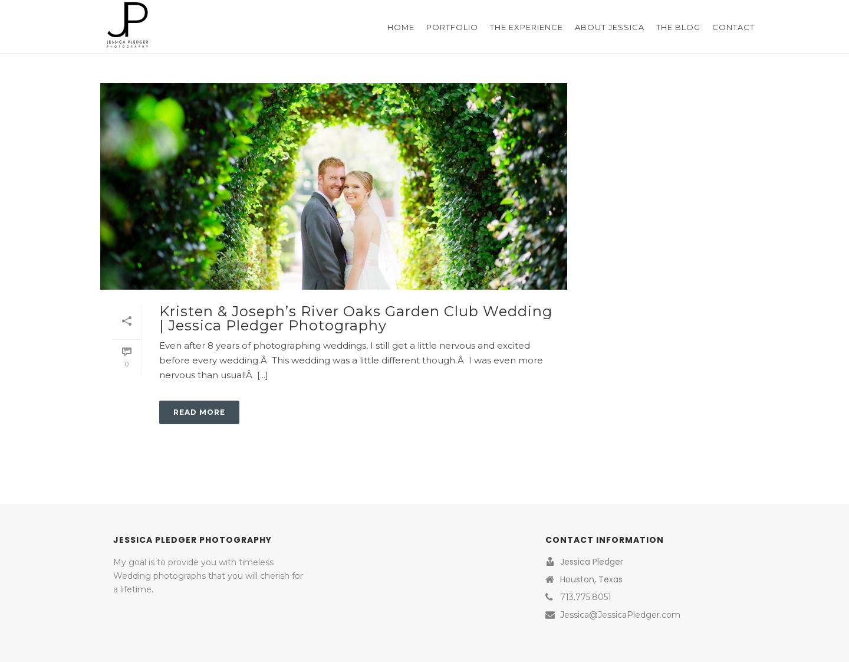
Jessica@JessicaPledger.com (620, 614)
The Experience (526, 27)
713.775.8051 (585, 597)
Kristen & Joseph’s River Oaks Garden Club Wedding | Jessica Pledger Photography (355, 318)
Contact (733, 27)
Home (400, 27)
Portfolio (452, 27)
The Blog (678, 27)
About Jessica (609, 27)
